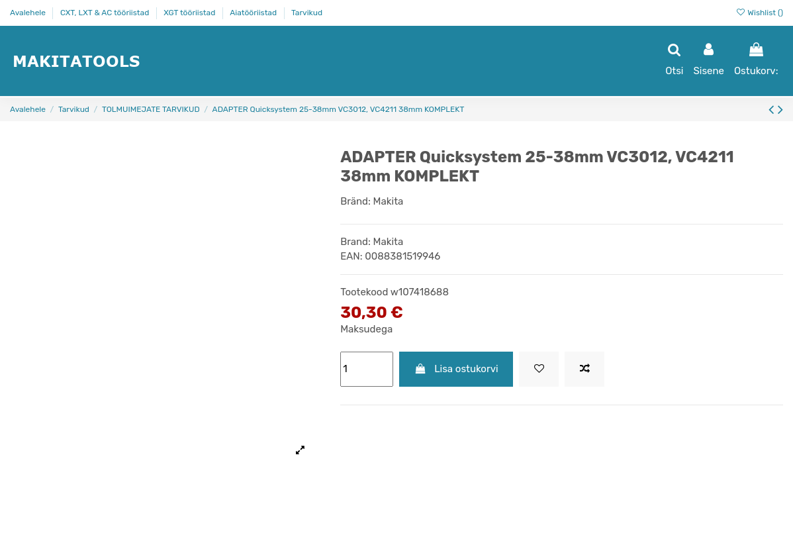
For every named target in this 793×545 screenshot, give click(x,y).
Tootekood (364, 292)
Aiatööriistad (254, 12)
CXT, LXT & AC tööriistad (105, 12)
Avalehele (29, 12)
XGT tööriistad (190, 12)
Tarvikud (306, 12)
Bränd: (355, 201)
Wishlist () (759, 12)
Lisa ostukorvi (456, 369)
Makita (388, 201)
